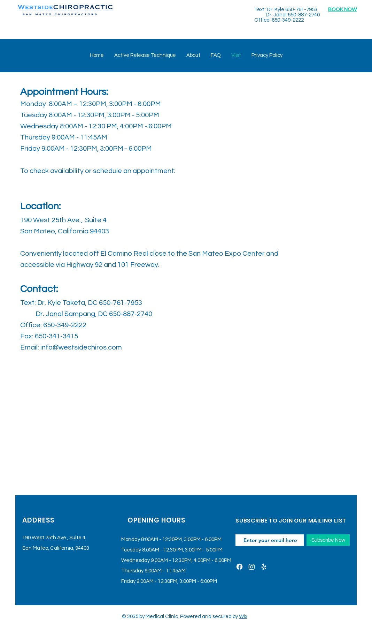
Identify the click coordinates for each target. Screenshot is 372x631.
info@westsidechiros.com (81, 347)
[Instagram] (252, 567)
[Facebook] (239, 567)
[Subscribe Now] (328, 540)
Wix (243, 616)
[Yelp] (264, 567)
